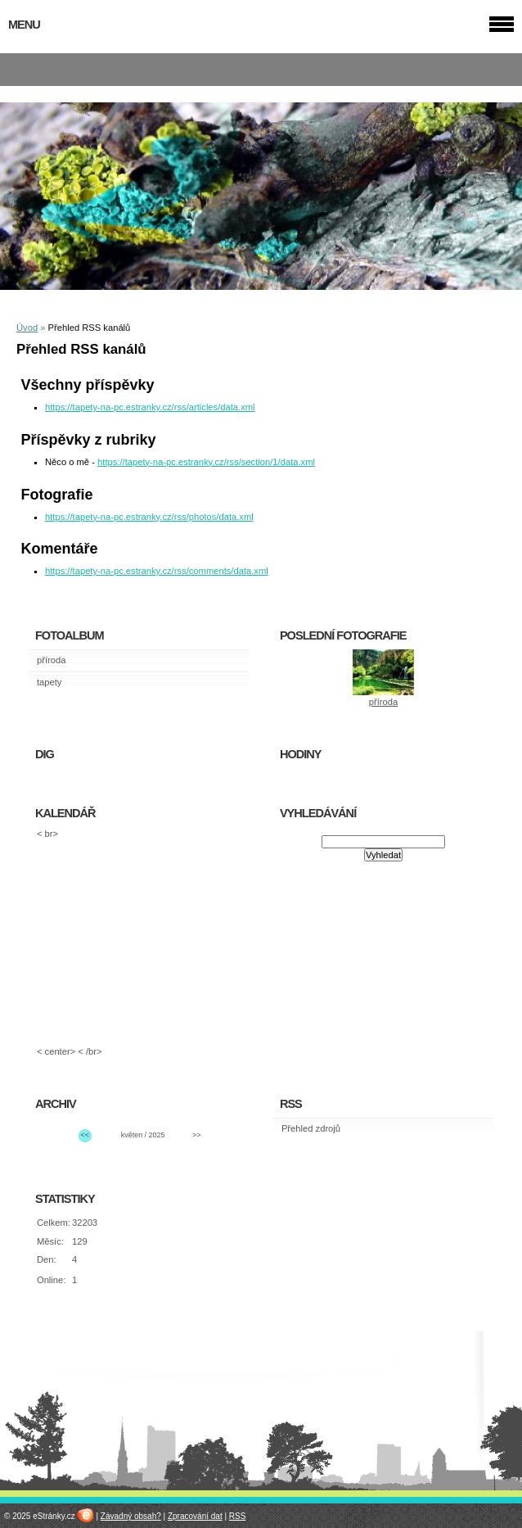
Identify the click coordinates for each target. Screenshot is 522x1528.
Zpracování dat (195, 1516)
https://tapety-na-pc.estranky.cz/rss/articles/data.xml (150, 407)
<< (85, 1135)
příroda (51, 660)
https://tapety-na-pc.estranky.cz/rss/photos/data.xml (149, 517)
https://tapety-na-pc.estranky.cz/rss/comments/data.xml (156, 571)
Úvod (27, 327)
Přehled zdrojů (310, 1128)
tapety (49, 682)
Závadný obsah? (131, 1516)
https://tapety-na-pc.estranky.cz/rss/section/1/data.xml (206, 462)
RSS (237, 1516)
